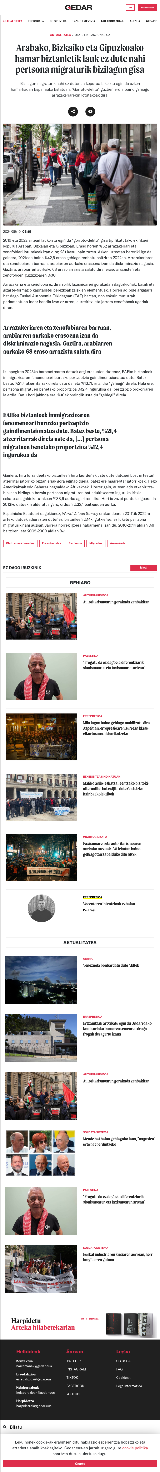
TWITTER (73, 1361)
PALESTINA (90, 655)
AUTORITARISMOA (95, 595)
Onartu (80, 1463)
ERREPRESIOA (92, 716)
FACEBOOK (75, 1386)
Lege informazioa (129, 1386)
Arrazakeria (117, 543)
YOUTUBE (73, 1394)
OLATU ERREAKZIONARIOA (92, 35)
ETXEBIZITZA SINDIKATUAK (101, 776)
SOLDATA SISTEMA (95, 1132)
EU (130, 7)
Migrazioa (95, 543)
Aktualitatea (60, 35)
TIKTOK (72, 1377)
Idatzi (143, 567)
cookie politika (135, 1447)
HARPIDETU (147, 7)
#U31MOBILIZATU (95, 836)
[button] (33, 1351)
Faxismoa (75, 543)
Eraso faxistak (51, 543)
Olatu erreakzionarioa (20, 543)
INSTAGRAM (76, 1369)
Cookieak (123, 1377)
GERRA (88, 958)
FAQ (119, 1369)
